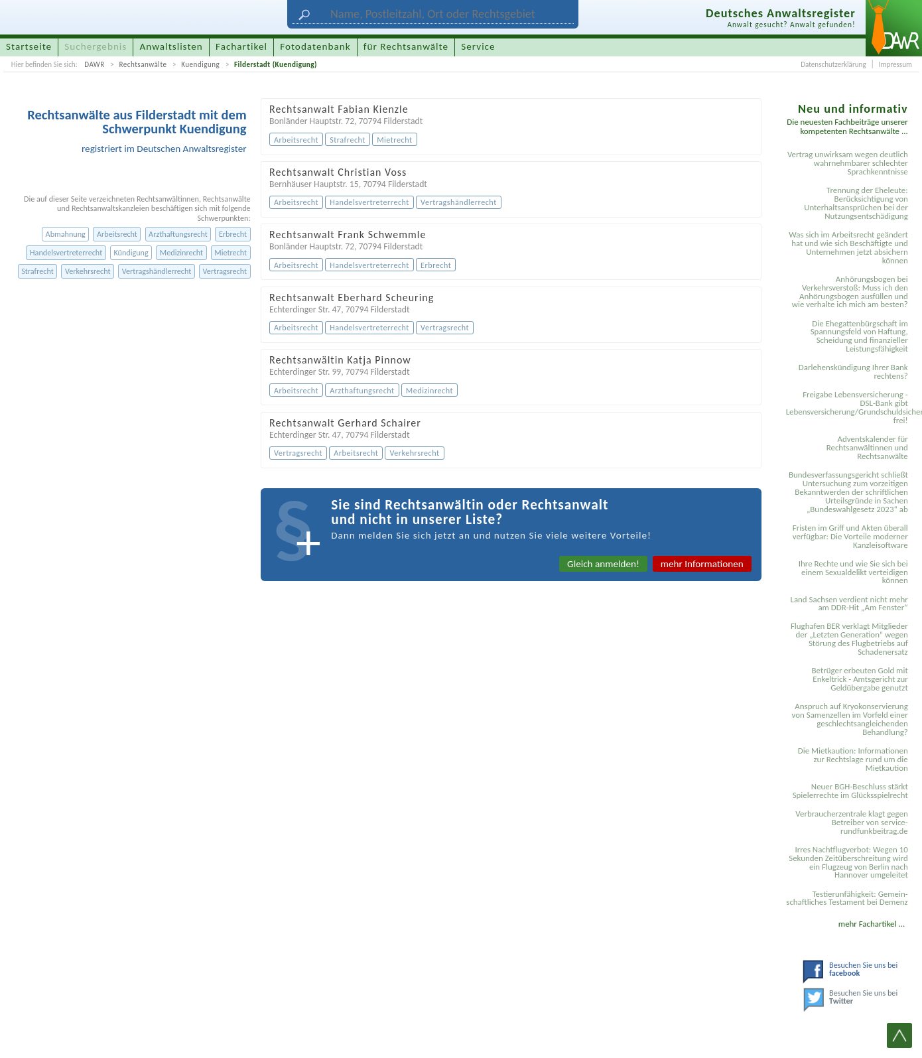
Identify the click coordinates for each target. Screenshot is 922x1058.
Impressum (895, 64)
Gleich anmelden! (603, 564)
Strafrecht (37, 271)
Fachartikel (241, 46)
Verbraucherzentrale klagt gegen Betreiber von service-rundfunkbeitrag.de (851, 822)
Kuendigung (200, 64)
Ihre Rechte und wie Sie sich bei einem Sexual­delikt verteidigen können (853, 572)
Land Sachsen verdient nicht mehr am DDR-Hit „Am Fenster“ (848, 603)
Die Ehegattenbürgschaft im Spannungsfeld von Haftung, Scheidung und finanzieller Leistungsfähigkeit (859, 336)
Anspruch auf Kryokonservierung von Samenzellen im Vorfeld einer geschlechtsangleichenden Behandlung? (850, 719)
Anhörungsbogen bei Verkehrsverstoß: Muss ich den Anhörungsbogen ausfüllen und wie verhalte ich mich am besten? (850, 292)
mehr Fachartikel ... (871, 924)
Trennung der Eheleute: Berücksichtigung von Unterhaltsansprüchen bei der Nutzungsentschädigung (856, 203)
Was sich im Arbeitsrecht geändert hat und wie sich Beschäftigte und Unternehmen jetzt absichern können (848, 247)
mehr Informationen (702, 564)
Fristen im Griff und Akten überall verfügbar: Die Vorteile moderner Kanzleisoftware (850, 536)
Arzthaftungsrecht (178, 234)
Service (478, 46)
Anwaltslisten (171, 46)
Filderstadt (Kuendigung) (275, 64)
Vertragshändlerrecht (157, 271)
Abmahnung (66, 234)
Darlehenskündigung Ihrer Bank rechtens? (853, 371)
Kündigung (130, 252)
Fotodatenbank (315, 46)
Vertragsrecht (225, 271)
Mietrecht (230, 252)
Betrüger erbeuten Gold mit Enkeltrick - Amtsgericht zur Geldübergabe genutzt (860, 679)
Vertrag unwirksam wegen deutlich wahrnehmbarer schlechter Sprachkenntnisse (847, 162)
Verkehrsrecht (88, 271)
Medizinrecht (181, 252)
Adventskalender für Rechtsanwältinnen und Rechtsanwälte (867, 447)
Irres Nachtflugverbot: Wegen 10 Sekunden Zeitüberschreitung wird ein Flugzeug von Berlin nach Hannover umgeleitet (848, 862)
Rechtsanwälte (142, 64)
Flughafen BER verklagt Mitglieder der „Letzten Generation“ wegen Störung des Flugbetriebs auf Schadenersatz (849, 639)
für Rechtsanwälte (405, 46)
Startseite (29, 46)
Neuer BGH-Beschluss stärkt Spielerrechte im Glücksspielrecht (850, 790)
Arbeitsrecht (117, 234)
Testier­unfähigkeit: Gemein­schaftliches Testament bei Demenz (846, 898)
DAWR (94, 64)
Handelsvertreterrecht (66, 252)
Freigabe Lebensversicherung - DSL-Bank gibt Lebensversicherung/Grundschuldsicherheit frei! (849, 407)
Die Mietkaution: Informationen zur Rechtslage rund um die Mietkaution (853, 759)
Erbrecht (233, 234)
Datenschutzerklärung (833, 64)
